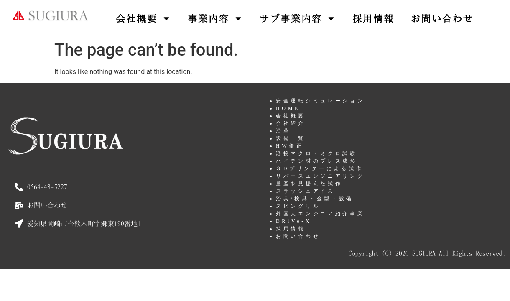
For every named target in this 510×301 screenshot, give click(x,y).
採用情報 (373, 18)
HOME (288, 108)
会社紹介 (291, 123)
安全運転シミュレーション (320, 101)
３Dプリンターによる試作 (319, 168)
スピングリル (298, 206)
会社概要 (143, 18)
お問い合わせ (442, 18)
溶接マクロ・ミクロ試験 (316, 153)
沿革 (283, 131)
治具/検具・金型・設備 (315, 199)
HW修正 (290, 146)
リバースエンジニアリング (320, 176)
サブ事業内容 (298, 18)
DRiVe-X (293, 221)
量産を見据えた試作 (309, 183)
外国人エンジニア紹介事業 (320, 214)
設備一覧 (291, 138)
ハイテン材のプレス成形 (316, 161)
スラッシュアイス (305, 191)
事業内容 (215, 18)
